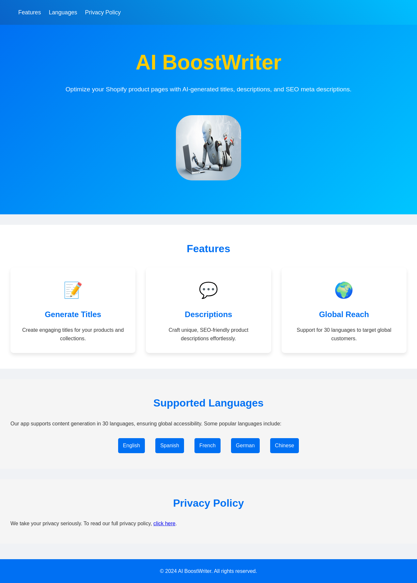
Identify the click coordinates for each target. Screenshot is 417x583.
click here (164, 523)
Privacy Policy (103, 12)
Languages (63, 12)
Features (29, 12)
